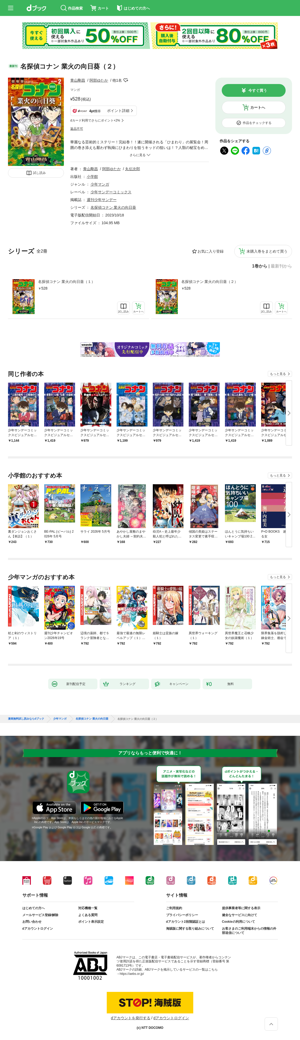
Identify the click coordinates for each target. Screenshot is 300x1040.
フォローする (125, 80)
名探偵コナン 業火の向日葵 (113, 207)
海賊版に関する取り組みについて (190, 928)
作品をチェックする (257, 123)
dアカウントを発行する (130, 1018)
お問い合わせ (32, 922)
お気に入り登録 (211, 251)
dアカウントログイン (37, 928)
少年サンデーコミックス (111, 192)
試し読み (39, 173)
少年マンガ (100, 184)
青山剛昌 (77, 80)
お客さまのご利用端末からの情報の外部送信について (249, 931)
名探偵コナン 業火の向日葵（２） (209, 281)
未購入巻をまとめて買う (266, 251)
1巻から (259, 266)
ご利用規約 (174, 908)
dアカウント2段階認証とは (185, 922)
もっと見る (278, 374)
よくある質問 (87, 915)
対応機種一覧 (87, 908)
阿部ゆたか (98, 80)
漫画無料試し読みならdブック (26, 718)
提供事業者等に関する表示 (241, 908)
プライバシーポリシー (182, 915)
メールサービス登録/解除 (40, 915)
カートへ (257, 107)
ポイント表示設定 (91, 922)
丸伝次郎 (132, 169)
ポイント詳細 (118, 110)
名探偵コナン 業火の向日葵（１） (66, 281)
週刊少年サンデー (102, 200)
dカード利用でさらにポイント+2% (95, 120)
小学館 (92, 176)
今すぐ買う (257, 90)
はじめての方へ (33, 908)
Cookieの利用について (238, 922)
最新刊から (281, 266)
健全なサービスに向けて (239, 915)
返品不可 (76, 129)
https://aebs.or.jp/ (132, 974)
